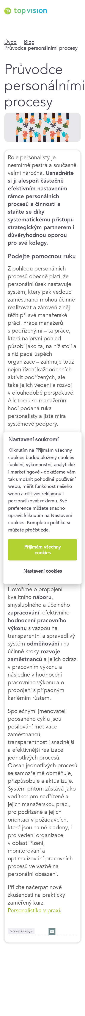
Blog (29, 42)
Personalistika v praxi (34, 910)
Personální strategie (21, 931)
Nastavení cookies (42, 571)
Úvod (10, 42)
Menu (75, 22)
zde (45, 530)
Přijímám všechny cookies (42, 550)
